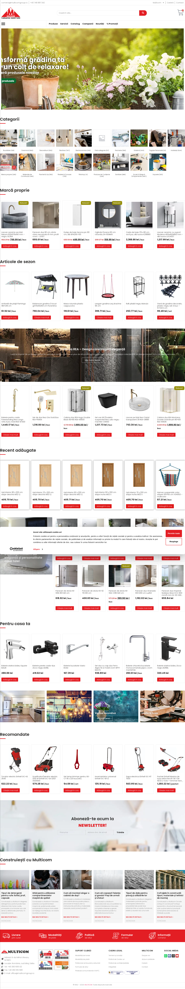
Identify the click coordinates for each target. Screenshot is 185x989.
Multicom (158, 2)
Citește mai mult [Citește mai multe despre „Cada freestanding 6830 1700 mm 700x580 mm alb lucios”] (91, 558)
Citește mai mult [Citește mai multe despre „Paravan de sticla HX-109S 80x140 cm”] (64, 608)
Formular (127, 936)
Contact (180, 2)
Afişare (36, 984)
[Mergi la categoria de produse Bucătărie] (8, 140)
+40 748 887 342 (37, 2)
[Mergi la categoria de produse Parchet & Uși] (46, 164)
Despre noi (147, 957)
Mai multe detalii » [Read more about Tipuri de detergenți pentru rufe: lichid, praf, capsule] (9, 918)
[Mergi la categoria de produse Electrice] (64, 140)
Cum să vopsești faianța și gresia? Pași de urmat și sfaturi (107, 897)
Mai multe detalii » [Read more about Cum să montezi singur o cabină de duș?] (72, 918)
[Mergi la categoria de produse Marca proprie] (8, 164)
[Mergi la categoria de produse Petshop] (83, 164)
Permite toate (164, 965)
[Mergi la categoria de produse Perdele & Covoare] (64, 165)
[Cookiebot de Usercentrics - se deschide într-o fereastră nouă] (16, 984)
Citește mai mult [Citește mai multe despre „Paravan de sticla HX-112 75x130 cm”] (91, 608)
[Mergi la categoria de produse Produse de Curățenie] (101, 165)
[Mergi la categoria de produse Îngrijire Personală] (157, 140)
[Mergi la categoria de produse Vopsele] (157, 164)
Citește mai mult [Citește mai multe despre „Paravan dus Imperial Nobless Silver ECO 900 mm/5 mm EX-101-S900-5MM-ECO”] (170, 608)
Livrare (16, 936)
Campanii (87, 24)
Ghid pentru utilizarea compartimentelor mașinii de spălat (43, 897)
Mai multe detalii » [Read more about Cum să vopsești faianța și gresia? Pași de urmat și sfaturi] (103, 918)
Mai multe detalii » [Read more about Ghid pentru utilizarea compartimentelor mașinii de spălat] (40, 918)
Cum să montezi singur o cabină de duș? (76, 896)
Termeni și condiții (117, 957)
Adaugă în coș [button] (9, 246)
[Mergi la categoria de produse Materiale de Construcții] (27, 165)
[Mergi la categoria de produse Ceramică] (27, 140)
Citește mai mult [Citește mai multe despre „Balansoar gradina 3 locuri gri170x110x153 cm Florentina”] (41, 317)
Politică (89, 936)
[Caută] (98, 13)
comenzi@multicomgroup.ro (14, 2)
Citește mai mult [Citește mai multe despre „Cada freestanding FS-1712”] (170, 558)
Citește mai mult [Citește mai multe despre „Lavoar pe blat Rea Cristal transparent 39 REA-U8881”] (135, 435)
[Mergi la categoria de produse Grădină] (139, 140)
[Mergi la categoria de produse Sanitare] (120, 164)
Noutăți (100, 24)
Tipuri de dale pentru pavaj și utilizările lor (136, 896)
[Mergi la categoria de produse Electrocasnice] (83, 140)
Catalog (75, 24)
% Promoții (112, 24)
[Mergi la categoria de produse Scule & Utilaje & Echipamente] (139, 165)
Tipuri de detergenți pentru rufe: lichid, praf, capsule (13, 897)
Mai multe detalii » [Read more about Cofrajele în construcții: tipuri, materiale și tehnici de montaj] (165, 918)
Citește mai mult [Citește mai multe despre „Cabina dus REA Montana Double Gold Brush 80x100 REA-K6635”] (166, 435)
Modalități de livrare (84, 957)
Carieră (170, 2)
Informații (164, 936)
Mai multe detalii (92, 360)
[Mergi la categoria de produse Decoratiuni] (46, 140)
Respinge (164, 973)
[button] (4, 69)
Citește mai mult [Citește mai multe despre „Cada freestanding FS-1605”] (144, 558)
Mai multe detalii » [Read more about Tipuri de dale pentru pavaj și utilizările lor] (134, 918)
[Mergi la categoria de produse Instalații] (176, 140)
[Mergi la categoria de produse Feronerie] (120, 140)
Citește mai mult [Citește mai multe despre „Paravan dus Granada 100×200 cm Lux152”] (144, 608)
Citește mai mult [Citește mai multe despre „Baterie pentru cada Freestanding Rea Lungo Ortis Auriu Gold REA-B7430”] (10, 435)
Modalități (54, 936)
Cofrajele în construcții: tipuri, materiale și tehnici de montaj (170, 897)
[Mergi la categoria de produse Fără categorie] (101, 140)
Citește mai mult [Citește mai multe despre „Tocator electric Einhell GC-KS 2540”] (10, 792)
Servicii (64, 24)
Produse (53, 24)
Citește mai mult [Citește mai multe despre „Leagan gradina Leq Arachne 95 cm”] (104, 317)
